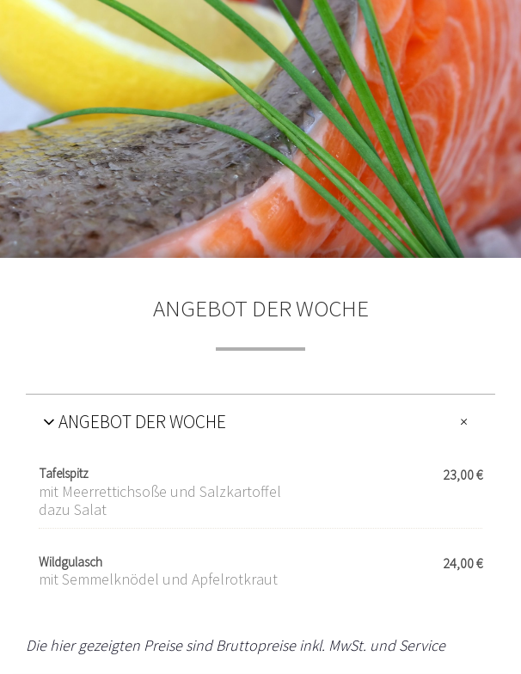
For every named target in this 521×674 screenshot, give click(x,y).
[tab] (260, 421)
